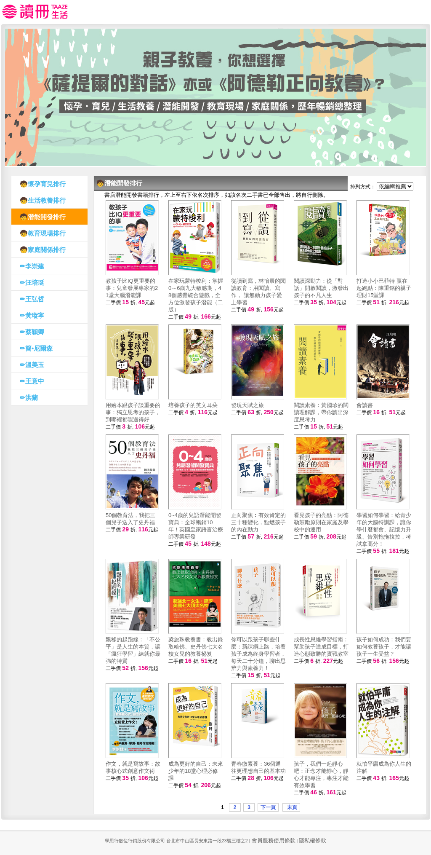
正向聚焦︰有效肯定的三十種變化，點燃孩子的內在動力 (258, 522)
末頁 (291, 807)
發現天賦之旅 (247, 405)
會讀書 (365, 405)
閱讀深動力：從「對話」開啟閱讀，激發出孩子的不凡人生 (321, 288)
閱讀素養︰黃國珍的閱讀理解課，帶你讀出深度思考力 (321, 412)
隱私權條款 (312, 840)
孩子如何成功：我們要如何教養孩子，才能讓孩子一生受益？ (384, 646)
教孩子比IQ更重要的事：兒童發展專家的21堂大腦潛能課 (132, 288)
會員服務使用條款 (273, 840)
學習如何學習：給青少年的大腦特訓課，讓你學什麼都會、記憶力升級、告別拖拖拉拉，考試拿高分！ (384, 529)
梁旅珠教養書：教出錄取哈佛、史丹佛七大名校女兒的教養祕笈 (195, 646)
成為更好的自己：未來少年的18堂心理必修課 (195, 771)
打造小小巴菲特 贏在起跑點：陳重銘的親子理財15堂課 (384, 288)
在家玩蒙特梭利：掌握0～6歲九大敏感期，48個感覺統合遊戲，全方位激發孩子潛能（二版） (195, 295)
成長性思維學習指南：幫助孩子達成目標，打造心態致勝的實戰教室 (321, 646)
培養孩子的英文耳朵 (193, 405)
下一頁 (268, 807)
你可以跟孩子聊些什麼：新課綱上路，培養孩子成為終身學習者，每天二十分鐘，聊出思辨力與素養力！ (258, 653)
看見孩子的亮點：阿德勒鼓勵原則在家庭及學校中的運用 (321, 522)
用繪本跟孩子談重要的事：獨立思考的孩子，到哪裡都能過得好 (133, 412)
